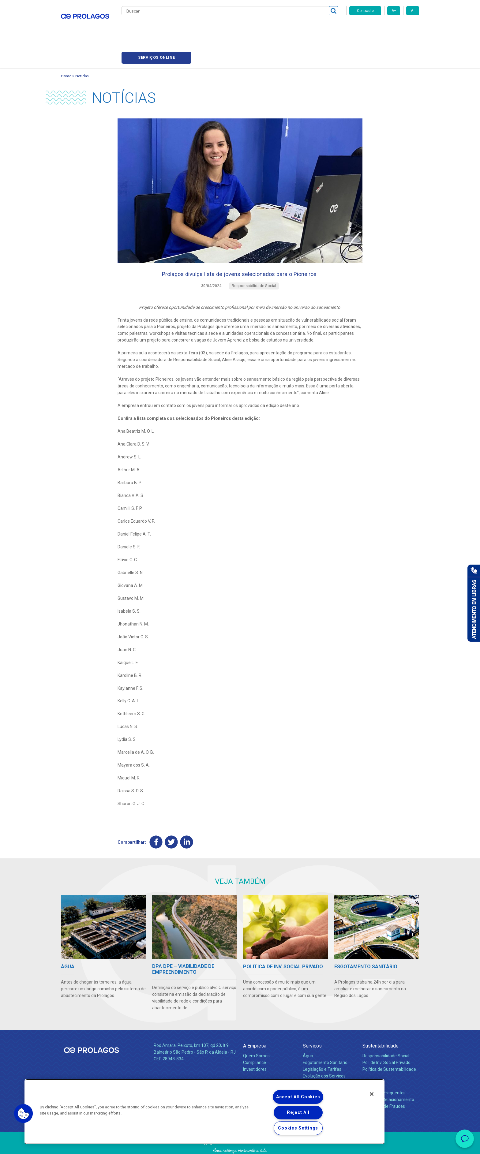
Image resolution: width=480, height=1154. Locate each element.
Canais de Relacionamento (388, 1076)
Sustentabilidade (380, 1022)
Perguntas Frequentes (384, 1069)
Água (308, 1032)
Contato (370, 1059)
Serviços (312, 1022)
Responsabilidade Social (385, 1032)
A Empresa (254, 1022)
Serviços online (384, 28)
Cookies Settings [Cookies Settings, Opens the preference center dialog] (298, 1128)
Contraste (365, 11)
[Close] (371, 1094)
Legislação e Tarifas (322, 1045)
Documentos (315, 1059)
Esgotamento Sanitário (325, 1038)
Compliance (254, 1038)
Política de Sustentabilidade (389, 1045)
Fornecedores (296, 27)
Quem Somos (256, 1032)
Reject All (298, 1112)
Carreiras (264, 27)
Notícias (82, 47)
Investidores (255, 1045)
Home (66, 47)
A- (412, 11)
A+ (394, 11)
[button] (23, 1113)
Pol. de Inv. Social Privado (386, 1038)
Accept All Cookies (298, 1097)
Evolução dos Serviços (324, 1052)
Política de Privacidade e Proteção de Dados (240, 1144)
